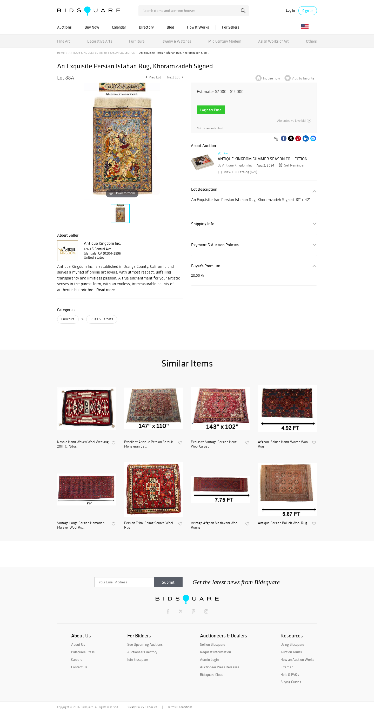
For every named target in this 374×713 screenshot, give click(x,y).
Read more (105, 289)
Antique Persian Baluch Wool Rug (282, 523)
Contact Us (79, 667)
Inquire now (271, 78)
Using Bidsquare (292, 644)
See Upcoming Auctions (145, 644)
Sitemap (286, 667)
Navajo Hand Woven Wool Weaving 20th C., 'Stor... (83, 444)
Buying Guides (290, 681)
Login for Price (210, 110)
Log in (290, 10)
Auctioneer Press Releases (219, 667)
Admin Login (209, 659)
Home (61, 53)
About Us (78, 644)
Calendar (119, 27)
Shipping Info (202, 223)
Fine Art (63, 41)
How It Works (198, 27)
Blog (170, 27)
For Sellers (230, 27)
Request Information (215, 652)
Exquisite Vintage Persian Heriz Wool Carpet (214, 444)
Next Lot (175, 77)
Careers (76, 659)
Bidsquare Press (83, 652)
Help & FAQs (289, 674)
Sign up (307, 10)
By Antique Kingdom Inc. (235, 165)
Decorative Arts (99, 41)
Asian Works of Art (273, 41)
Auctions (64, 27)
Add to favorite (303, 78)
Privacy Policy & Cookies (141, 707)
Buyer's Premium (205, 265)
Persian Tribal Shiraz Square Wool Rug (148, 525)
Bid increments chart (210, 128)
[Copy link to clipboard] (276, 139)
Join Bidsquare (137, 659)
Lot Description (204, 189)
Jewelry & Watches (176, 41)
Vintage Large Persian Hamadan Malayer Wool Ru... (80, 525)
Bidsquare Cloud (211, 674)
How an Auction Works (297, 659)
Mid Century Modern (224, 41)
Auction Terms (291, 652)
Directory (146, 27)
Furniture (136, 41)
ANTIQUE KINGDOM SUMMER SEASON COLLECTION (102, 53)
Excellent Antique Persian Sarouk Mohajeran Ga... (148, 444)
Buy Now (92, 27)
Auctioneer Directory (142, 652)
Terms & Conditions (180, 707)
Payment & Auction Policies (215, 244)
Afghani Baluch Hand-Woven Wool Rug (283, 444)
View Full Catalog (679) (237, 172)
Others (311, 41)
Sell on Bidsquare (212, 644)
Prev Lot (152, 77)
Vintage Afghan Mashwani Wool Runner (214, 525)
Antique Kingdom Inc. (102, 243)
